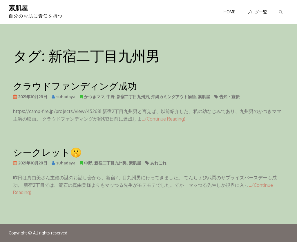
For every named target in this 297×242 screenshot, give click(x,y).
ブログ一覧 (257, 11)
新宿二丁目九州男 (133, 96)
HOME (229, 11)
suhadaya (65, 96)
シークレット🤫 (47, 152)
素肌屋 (18, 7)
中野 (110, 96)
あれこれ (158, 162)
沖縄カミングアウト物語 (173, 96)
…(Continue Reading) (163, 119)
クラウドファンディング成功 (75, 85)
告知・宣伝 (229, 96)
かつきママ (94, 96)
